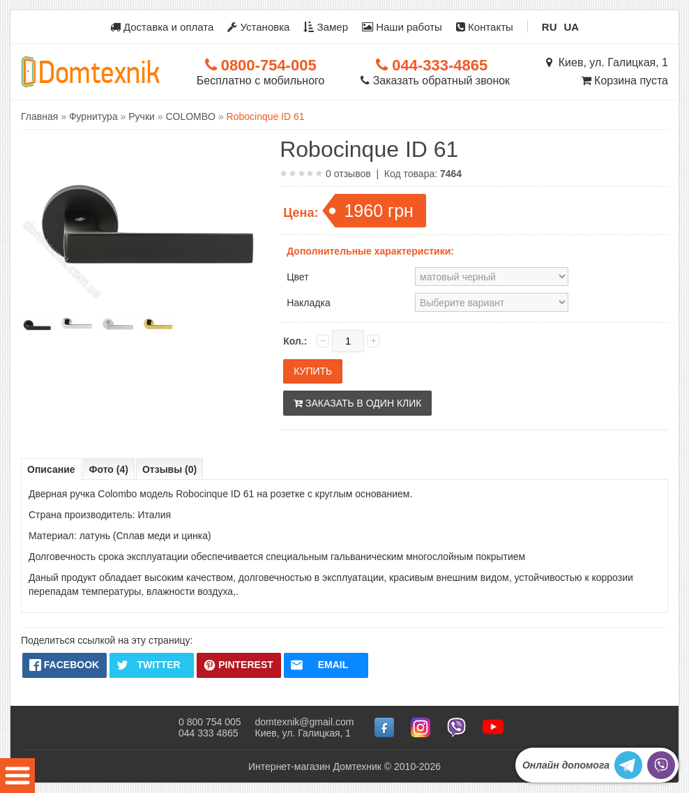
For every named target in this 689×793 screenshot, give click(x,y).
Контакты (484, 27)
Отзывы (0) (169, 469)
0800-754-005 (261, 65)
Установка (258, 27)
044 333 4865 (208, 733)
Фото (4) (108, 469)
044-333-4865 (431, 65)
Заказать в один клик (357, 403)
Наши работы (402, 27)
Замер (325, 27)
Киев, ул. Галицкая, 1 (607, 62)
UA (572, 27)
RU (549, 27)
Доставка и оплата (162, 27)
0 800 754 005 (210, 721)
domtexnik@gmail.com (304, 721)
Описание (51, 469)
